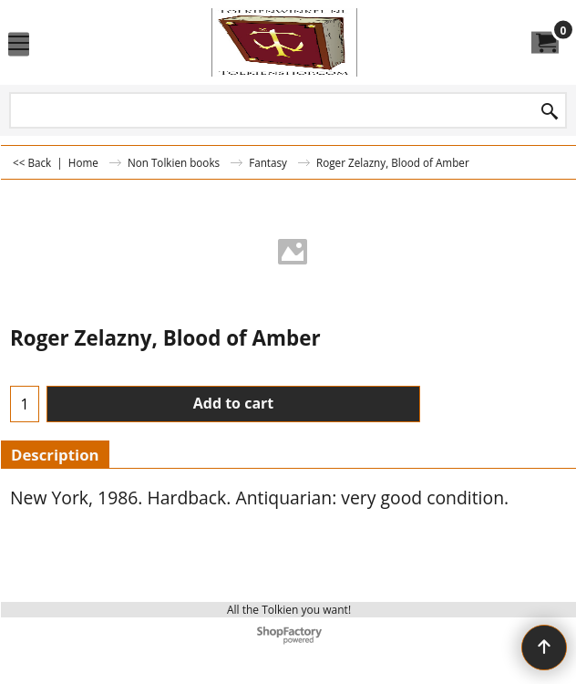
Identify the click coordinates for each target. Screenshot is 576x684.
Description (55, 454)
